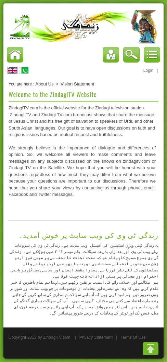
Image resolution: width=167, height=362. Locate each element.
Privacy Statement (96, 337)
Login (148, 70)
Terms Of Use (132, 337)
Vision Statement (77, 83)
